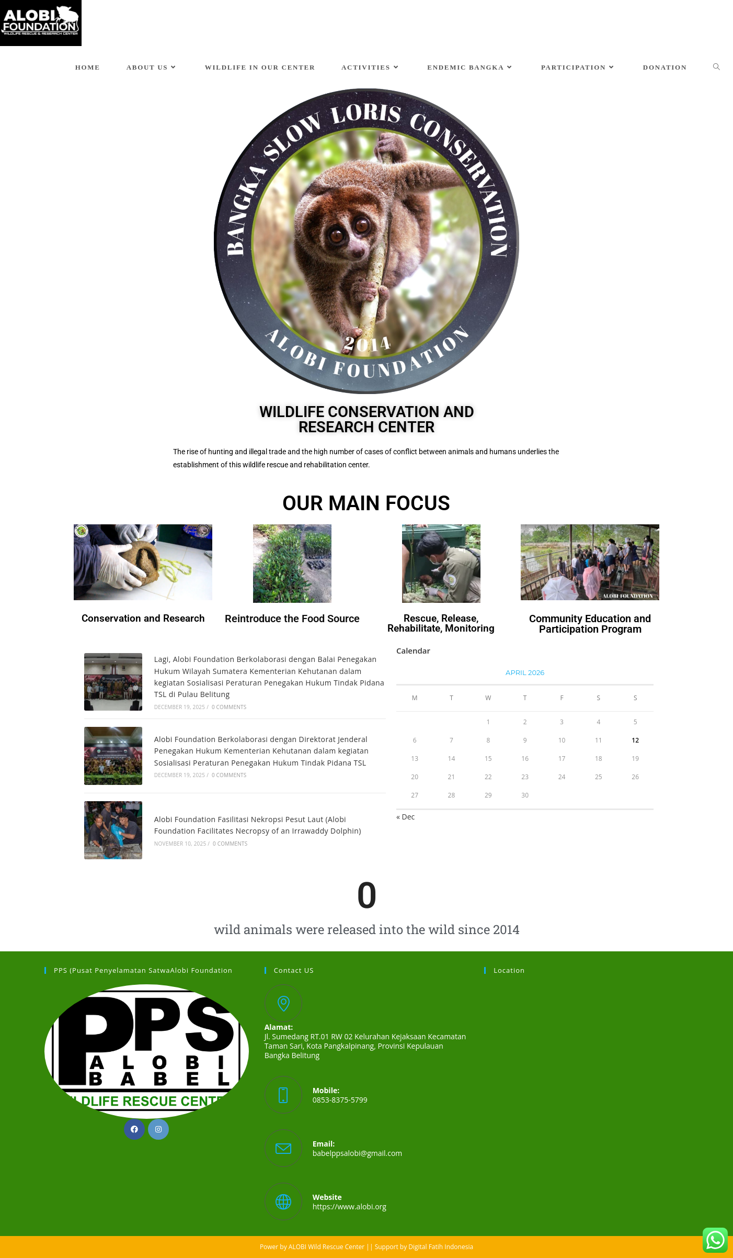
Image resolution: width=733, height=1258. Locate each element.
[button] (16, 241)
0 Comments (229, 707)
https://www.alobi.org (349, 1206)
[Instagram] (158, 1129)
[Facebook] (134, 1129)
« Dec (405, 817)
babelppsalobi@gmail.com (358, 1153)
